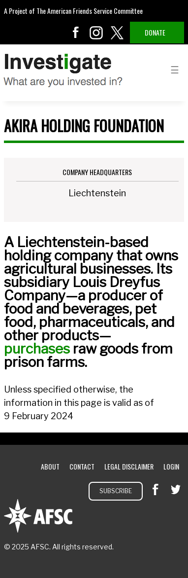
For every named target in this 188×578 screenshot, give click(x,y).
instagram (96, 32)
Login (171, 466)
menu (174, 69)
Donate (155, 32)
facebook (76, 32)
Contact (81, 466)
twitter (117, 32)
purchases (37, 348)
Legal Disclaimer (129, 466)
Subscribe (115, 491)
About (50, 466)
